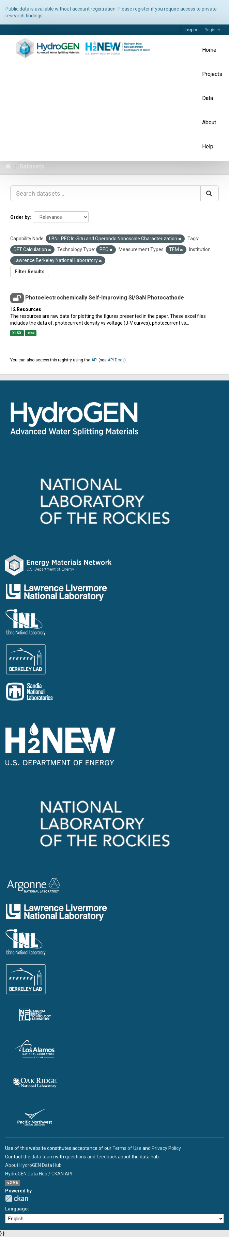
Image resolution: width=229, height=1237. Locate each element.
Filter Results (30, 271)
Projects (212, 74)
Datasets (31, 166)
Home (209, 50)
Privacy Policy (166, 1148)
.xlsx (30, 333)
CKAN (16, 1198)
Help (207, 146)
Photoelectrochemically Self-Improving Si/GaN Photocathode (104, 297)
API (94, 360)
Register (212, 29)
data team (42, 1156)
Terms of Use (126, 1148)
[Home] (8, 166)
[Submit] (209, 193)
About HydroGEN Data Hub (33, 1165)
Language (16, 1208)
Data (207, 98)
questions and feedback (91, 1156)
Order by (20, 217)
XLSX (16, 333)
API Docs (116, 360)
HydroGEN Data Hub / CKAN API (38, 1173)
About (209, 122)
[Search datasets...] (105, 193)
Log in (190, 29)
